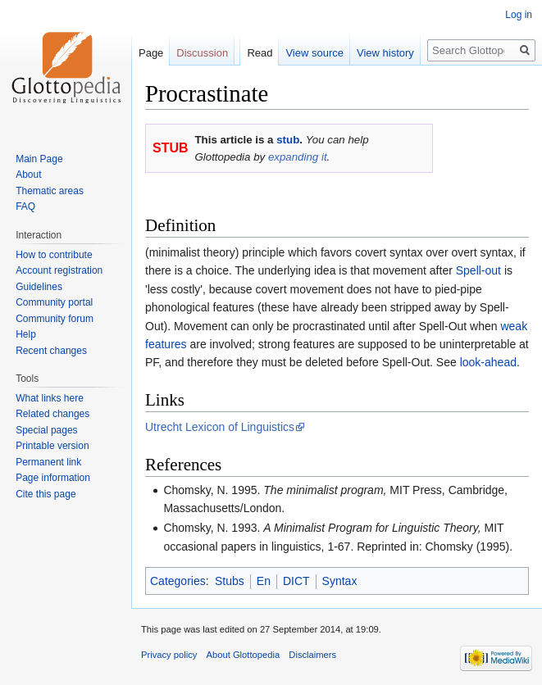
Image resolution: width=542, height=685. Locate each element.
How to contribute (54, 255)
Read (259, 53)
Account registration (59, 270)
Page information (53, 477)
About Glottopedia (243, 655)
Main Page (39, 159)
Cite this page (45, 494)
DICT (296, 580)
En (264, 580)
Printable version (52, 445)
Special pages (46, 430)
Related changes (52, 414)
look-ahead (488, 362)
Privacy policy (169, 655)
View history (385, 53)
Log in (518, 14)
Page (151, 53)
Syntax (340, 580)
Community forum (54, 318)
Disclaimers (312, 655)
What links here (50, 398)
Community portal (54, 302)
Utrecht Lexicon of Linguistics (219, 426)
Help (26, 334)
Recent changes (51, 350)
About (28, 174)
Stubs (229, 580)
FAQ (25, 206)
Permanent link (48, 462)
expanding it (297, 157)
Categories (178, 580)
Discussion (202, 53)
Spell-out (478, 270)
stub (287, 140)
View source (314, 53)
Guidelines (39, 287)
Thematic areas (50, 191)
